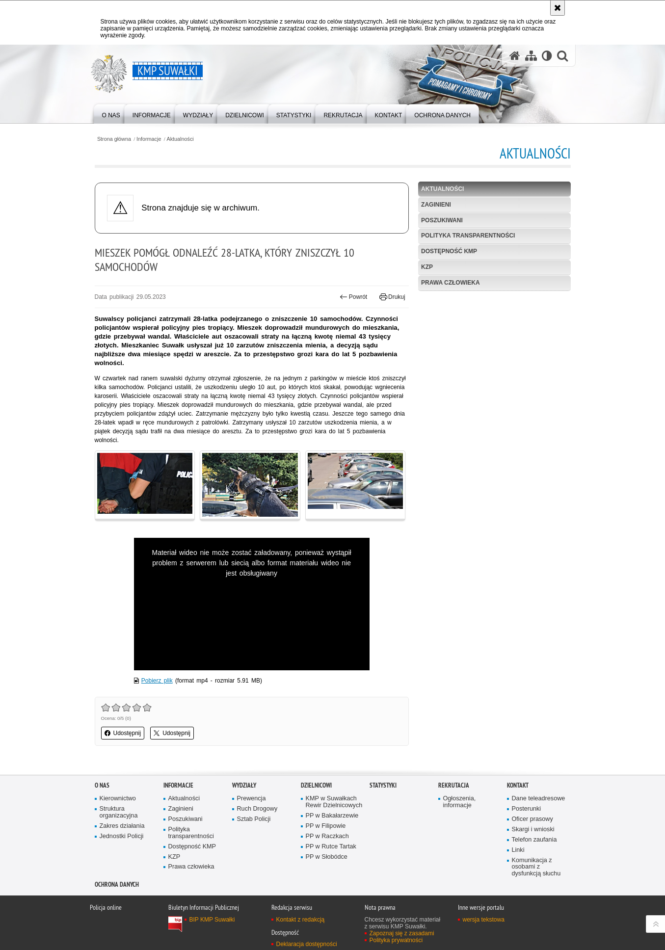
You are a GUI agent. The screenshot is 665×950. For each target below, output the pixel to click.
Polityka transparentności (468, 235)
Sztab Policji (254, 819)
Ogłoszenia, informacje (459, 802)
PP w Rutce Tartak (331, 847)
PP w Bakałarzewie (332, 816)
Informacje (148, 139)
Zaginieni (436, 204)
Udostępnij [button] (123, 733)
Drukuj (392, 297)
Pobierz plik (157, 680)
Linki (518, 850)
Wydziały (244, 785)
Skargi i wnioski (533, 829)
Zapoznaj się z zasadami (402, 933)
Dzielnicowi (316, 785)
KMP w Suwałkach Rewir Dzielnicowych (334, 802)
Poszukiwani (442, 220)
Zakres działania (122, 826)
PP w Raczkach (327, 836)
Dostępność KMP (449, 251)
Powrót (353, 297)
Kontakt (518, 785)
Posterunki (526, 809)
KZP (427, 267)
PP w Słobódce (326, 857)
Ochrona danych (117, 884)
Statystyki (383, 785)
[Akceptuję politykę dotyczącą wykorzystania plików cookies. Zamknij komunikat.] (557, 8)
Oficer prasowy (532, 819)
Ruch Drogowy (257, 809)
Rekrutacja (453, 785)
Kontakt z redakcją (300, 919)
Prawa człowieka (450, 282)
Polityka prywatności (396, 940)
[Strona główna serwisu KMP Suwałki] (514, 56)
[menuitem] (111, 113)
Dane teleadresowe (538, 798)
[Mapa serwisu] (531, 56)
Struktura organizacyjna (119, 812)
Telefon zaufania (534, 840)
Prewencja (251, 798)
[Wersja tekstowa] (547, 56)
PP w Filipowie (326, 826)
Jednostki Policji (122, 836)
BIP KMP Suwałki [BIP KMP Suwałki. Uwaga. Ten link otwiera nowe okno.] (212, 919)
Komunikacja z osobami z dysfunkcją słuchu (536, 867)
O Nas (102, 785)
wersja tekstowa (484, 919)
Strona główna (114, 139)
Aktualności (180, 139)
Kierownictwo (118, 798)
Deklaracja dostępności (306, 944)
